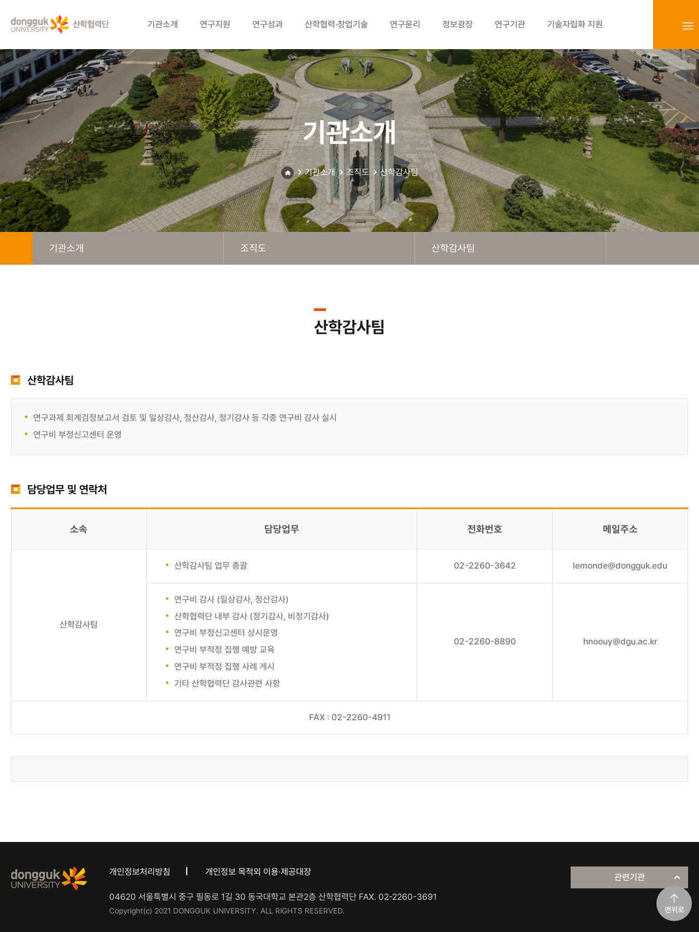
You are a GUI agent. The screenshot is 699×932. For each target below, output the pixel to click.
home (16, 248)
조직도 (357, 172)
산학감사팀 (399, 172)
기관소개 (320, 172)
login (664, 25)
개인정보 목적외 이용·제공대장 (258, 872)
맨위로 (674, 909)
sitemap (688, 25)
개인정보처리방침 (139, 872)
